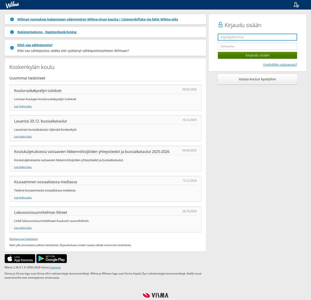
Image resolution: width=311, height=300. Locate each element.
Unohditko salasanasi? (280, 64)
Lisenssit (55, 267)
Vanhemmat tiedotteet (23, 239)
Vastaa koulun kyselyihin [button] (257, 79)
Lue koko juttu (23, 106)
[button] (299, 5)
